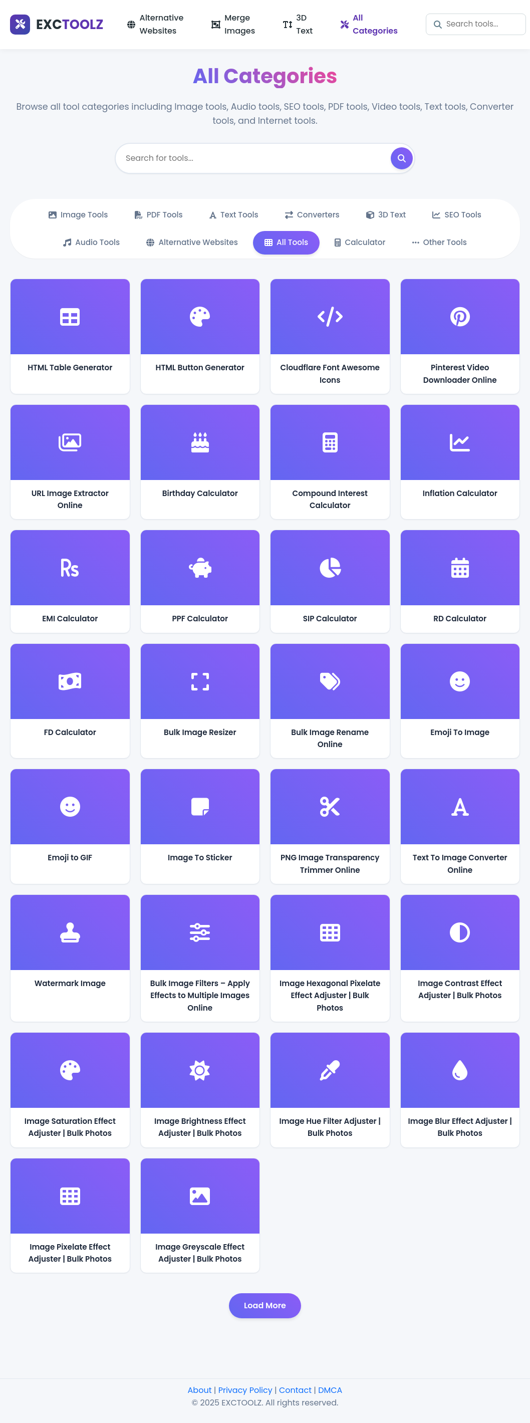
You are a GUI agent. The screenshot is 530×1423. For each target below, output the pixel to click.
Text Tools (233, 214)
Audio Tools (89, 243)
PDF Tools (157, 214)
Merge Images (233, 24)
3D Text (298, 24)
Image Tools (75, 214)
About (200, 1390)
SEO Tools (459, 214)
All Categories (369, 24)
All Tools (286, 243)
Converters (313, 214)
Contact (295, 1390)
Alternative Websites (155, 24)
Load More (265, 1306)
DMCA (330, 1390)
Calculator (361, 243)
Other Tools (441, 243)
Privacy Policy (245, 1390)
